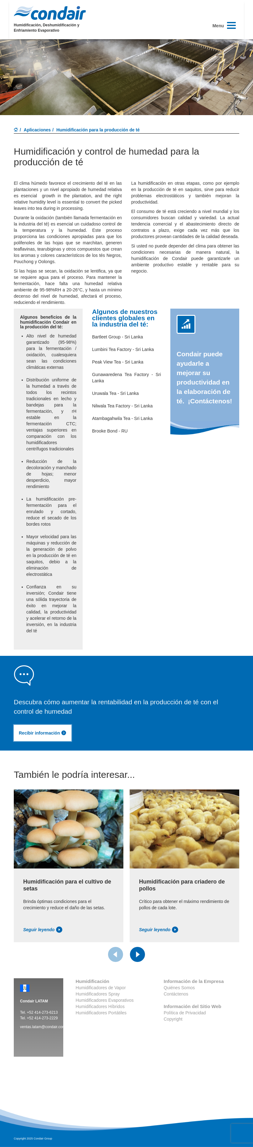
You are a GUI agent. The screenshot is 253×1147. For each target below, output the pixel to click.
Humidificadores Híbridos (100, 1006)
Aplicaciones (37, 129)
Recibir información (42, 732)
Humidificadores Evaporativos (105, 1000)
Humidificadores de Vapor (101, 987)
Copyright (173, 1019)
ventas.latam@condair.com (42, 1027)
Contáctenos (176, 993)
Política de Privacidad (185, 1012)
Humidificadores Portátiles (101, 1012)
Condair (50, 13)
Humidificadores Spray (98, 993)
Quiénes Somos (179, 987)
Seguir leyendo (42, 930)
